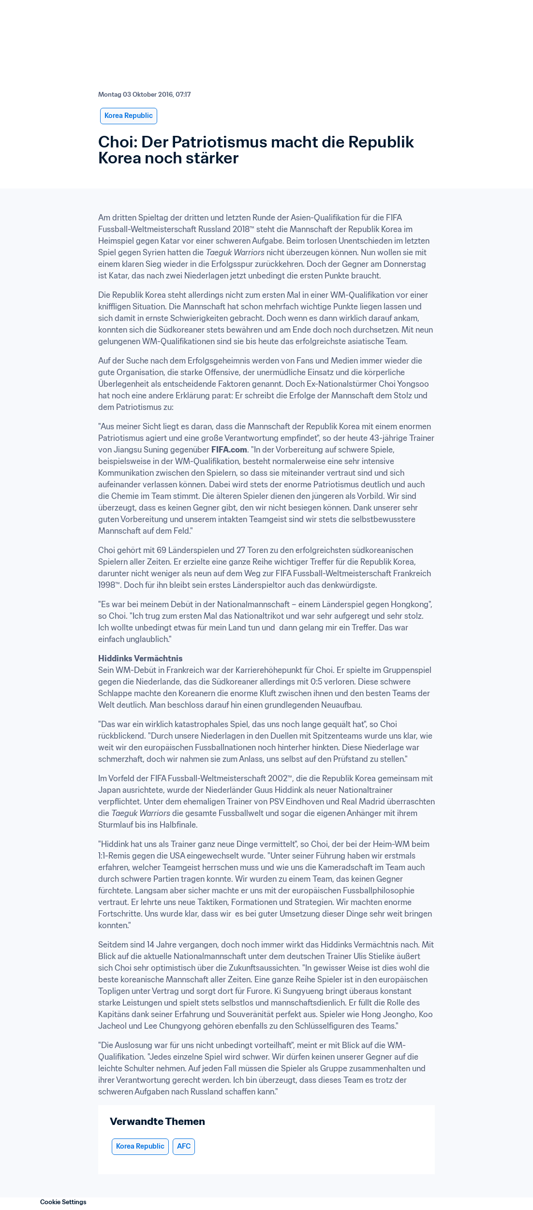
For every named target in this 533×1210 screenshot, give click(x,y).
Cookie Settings (63, 1202)
